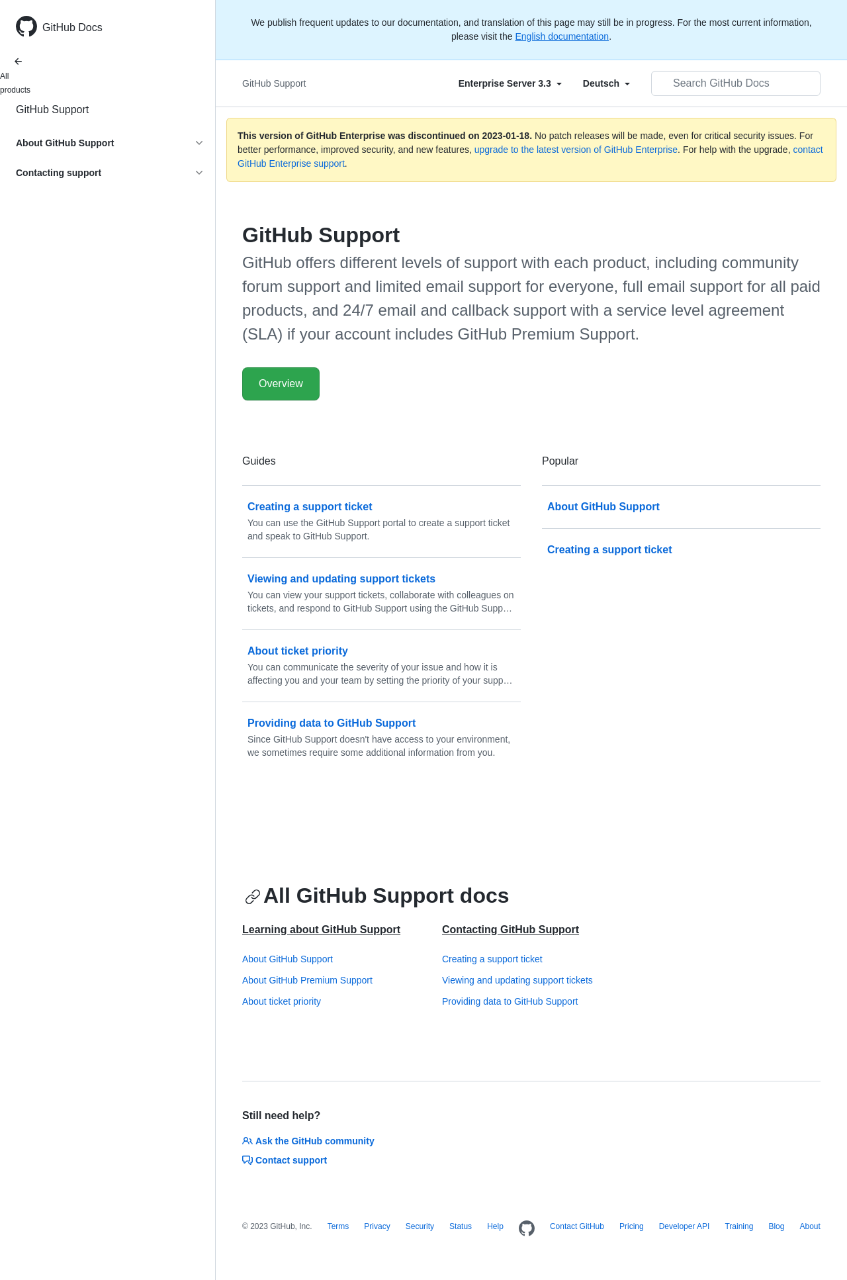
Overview (281, 383)
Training (739, 1226)
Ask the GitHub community (308, 1141)
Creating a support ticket (492, 959)
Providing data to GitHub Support (510, 1001)
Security (420, 1226)
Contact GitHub (577, 1226)
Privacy (377, 1226)
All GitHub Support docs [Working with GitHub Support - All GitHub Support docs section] (377, 895)
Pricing (631, 1226)
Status (460, 1226)
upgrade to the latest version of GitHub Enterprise (576, 149)
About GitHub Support (287, 959)
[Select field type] (510, 83)
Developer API (684, 1226)
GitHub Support (52, 109)
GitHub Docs (72, 27)
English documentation (562, 36)
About (809, 1226)
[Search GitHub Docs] (736, 83)
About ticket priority (281, 1001)
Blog (776, 1226)
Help (495, 1226)
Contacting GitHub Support (510, 929)
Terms (338, 1226)
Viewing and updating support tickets (517, 980)
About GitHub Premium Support (307, 980)
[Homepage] (527, 1229)
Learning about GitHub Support (321, 929)
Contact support (284, 1160)
